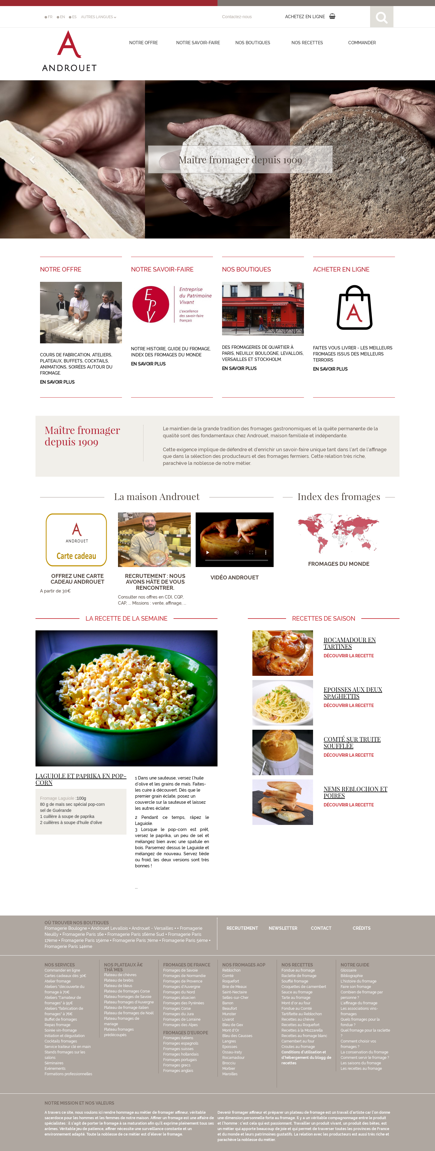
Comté (228, 976)
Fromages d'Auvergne (181, 987)
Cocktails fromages (61, 1041)
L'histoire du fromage (358, 981)
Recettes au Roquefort (300, 1025)
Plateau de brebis (118, 980)
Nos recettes (307, 42)
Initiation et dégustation (65, 1036)
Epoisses (229, 1047)
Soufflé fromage (295, 981)
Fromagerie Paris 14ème (68, 946)
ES (72, 17)
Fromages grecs (177, 1065)
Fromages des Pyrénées (183, 1003)
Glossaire (349, 970)
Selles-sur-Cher (235, 998)
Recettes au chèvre (298, 1019)
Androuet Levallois (109, 928)
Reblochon (231, 970)
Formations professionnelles (68, 1074)
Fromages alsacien (179, 998)
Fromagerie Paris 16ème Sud (135, 934)
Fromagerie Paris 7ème (135, 940)
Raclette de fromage (299, 976)
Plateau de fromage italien (126, 1008)
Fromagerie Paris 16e (83, 934)
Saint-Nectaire (234, 992)
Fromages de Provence (182, 981)
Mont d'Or (230, 1030)
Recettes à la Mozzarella (302, 1030)
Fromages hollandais (181, 1054)
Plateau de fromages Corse (127, 991)
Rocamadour (233, 1058)
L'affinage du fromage (359, 1003)
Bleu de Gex (232, 1025)
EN (61, 17)
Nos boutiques (252, 42)
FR (48, 17)
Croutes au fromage (298, 1047)
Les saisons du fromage (361, 1063)
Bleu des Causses (237, 1036)
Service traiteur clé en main (68, 1047)
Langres (229, 1041)
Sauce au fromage (297, 992)
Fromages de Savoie (180, 970)
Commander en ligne (62, 970)
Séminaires (54, 1063)
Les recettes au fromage (361, 1068)
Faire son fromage (356, 987)
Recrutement (242, 928)
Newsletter (283, 928)
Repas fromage (57, 1025)
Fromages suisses (178, 1049)
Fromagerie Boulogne (66, 928)
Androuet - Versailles (152, 928)
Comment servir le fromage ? (365, 1058)
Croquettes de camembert (304, 987)
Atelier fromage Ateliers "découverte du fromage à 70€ (64, 986)
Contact (321, 928)
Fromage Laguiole (57, 798)
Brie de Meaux (234, 987)
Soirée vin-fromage (61, 1030)
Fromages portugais (180, 1060)
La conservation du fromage (364, 1052)
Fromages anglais (178, 1071)
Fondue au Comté (297, 1008)
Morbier (228, 1068)
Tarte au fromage (296, 998)
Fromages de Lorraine (182, 1019)
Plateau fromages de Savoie (127, 997)
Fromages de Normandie (184, 976)
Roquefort (230, 981)
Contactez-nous (237, 16)
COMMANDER (362, 42)
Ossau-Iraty (232, 1052)
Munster (229, 1014)
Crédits (362, 928)
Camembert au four (298, 1041)
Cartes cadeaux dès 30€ (65, 976)
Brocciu (228, 1063)
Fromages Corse (177, 1008)
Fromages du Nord (179, 992)
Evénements (55, 1068)
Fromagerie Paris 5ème (185, 940)
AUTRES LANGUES (98, 17)
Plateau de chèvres (120, 975)
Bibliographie (352, 976)
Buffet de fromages (61, 1019)
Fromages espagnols (180, 1043)
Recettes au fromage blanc (304, 1036)
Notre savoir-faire (198, 42)
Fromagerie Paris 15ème (85, 940)
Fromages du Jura (178, 1014)
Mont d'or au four (296, 1003)
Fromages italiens (178, 1038)
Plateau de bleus (118, 986)
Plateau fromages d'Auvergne (129, 1002)
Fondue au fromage (298, 970)
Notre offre (143, 42)
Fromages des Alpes (180, 1025)
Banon (227, 1003)
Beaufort (229, 1008)
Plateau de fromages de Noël (128, 1013)
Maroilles (230, 1074)
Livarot (228, 1019)
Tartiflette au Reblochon (302, 1014)
